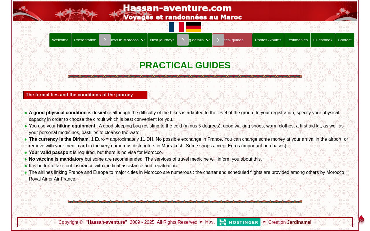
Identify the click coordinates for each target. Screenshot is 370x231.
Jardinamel (299, 222)
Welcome (60, 40)
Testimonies (297, 40)
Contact (345, 40)
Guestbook (322, 40)
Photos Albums (268, 40)
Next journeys (162, 40)
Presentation (85, 40)
